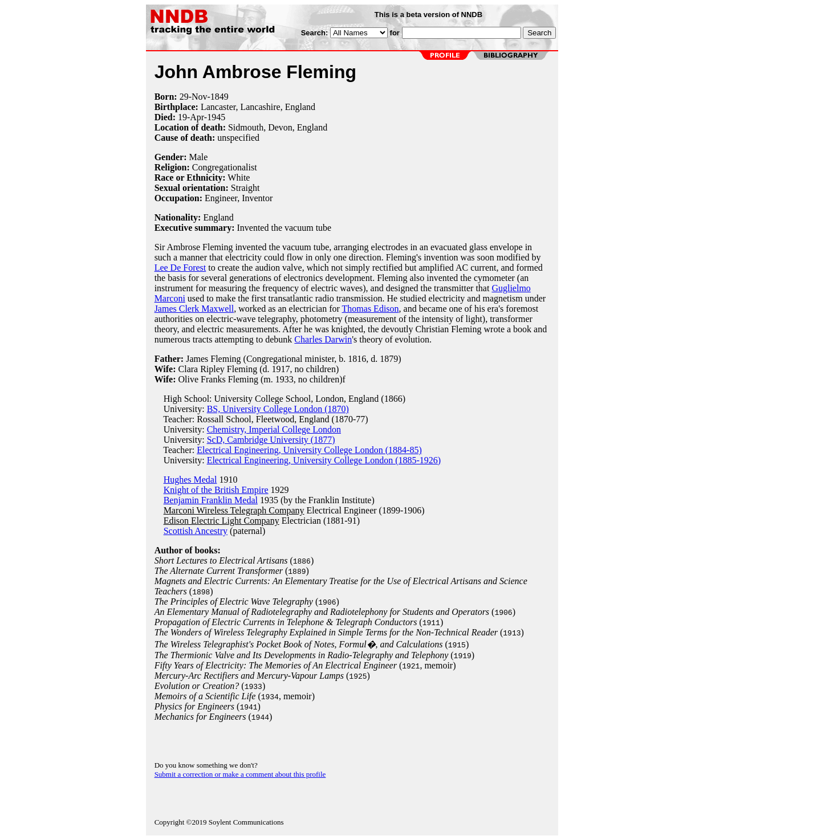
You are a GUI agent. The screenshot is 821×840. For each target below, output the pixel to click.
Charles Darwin (323, 339)
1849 (219, 96)
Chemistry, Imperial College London (274, 429)
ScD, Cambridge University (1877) (271, 440)
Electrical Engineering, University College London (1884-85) (309, 450)
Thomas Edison (370, 308)
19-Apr (191, 117)
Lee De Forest (180, 267)
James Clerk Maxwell (194, 308)
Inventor (257, 198)
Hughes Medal (190, 479)
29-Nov (194, 96)
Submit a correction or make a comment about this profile (240, 774)
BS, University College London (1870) (278, 409)
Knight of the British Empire (216, 490)
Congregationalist (224, 167)
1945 (216, 117)
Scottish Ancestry (195, 531)
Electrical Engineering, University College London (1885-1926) (324, 460)
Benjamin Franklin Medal (211, 500)
